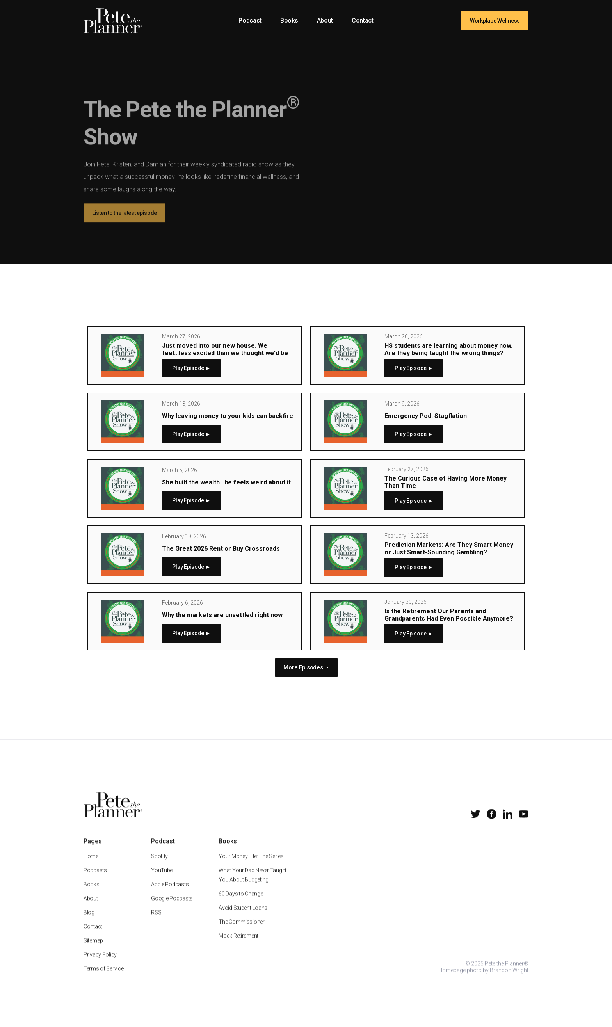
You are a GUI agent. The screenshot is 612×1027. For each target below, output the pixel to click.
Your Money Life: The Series (251, 864)
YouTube (162, 879)
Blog (89, 921)
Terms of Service (104, 977)
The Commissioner (242, 930)
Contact (363, 20)
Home (91, 864)
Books (289, 20)
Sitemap (93, 949)
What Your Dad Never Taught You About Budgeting (252, 883)
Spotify (159, 864)
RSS (156, 921)
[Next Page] (306, 667)
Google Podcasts (172, 907)
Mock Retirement (238, 944)
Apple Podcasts (170, 893)
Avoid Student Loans (243, 916)
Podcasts (95, 879)
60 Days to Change (241, 902)
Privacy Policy (100, 963)
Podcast (250, 20)
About (325, 20)
